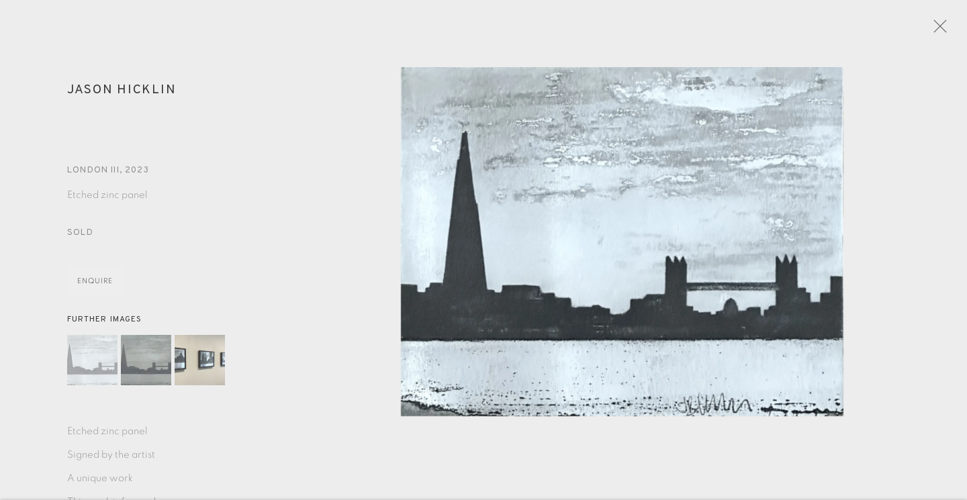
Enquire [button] (95, 286)
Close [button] (944, 30)
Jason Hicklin (121, 95)
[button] (92, 365)
